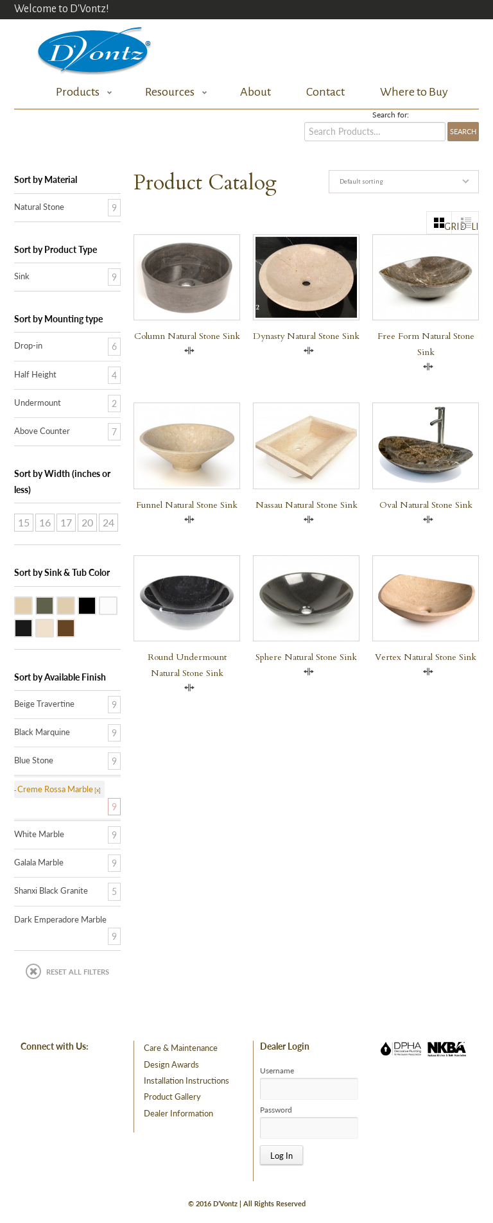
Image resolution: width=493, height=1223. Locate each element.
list (474, 226)
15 (24, 522)
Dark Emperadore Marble (74, 627)
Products (80, 92)
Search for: (390, 115)
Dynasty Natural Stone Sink (306, 336)
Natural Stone (39, 207)
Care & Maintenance (181, 1048)
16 (45, 522)
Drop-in (28, 345)
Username (277, 1071)
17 (66, 522)
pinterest (72, 1076)
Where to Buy (414, 91)
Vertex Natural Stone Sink (425, 657)
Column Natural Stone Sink (187, 336)
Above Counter (42, 431)
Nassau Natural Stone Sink (306, 505)
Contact (325, 91)
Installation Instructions (186, 1080)
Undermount (37, 402)
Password (276, 1110)
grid (448, 226)
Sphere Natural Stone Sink (306, 657)
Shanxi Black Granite (95, 605)
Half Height (35, 374)
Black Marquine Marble (32, 627)
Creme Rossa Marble (53, 627)
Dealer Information (178, 1113)
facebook (38, 1076)
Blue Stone (53, 605)
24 (108, 522)
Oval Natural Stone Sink (425, 505)
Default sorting (361, 181)
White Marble (116, 605)
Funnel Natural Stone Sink (187, 505)
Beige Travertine (32, 605)
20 (87, 522)
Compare (189, 350)
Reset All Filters (77, 971)
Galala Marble (74, 605)
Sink (22, 276)
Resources (172, 92)
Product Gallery (172, 1096)
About (255, 91)
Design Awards (171, 1064)
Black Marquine (42, 732)
